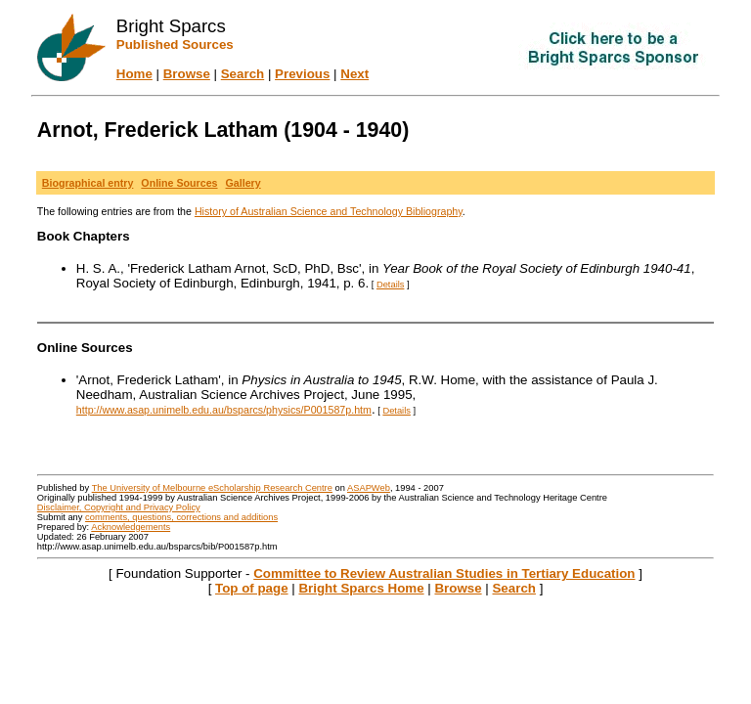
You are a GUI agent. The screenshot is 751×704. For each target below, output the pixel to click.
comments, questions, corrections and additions (181, 517)
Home (134, 73)
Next (354, 73)
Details (390, 284)
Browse (186, 73)
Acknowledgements (130, 527)
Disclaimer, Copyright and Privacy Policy (118, 507)
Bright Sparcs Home (360, 588)
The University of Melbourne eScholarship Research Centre (212, 488)
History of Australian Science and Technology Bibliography (329, 211)
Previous (302, 73)
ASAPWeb (368, 488)
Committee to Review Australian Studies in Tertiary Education (444, 573)
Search (242, 73)
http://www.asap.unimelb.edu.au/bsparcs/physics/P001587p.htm (224, 410)
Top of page (251, 588)
